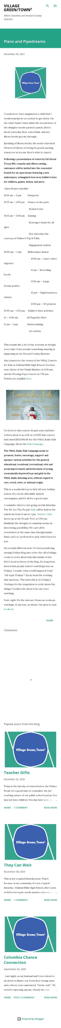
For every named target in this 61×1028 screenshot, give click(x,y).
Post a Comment (24, 997)
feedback (8, 609)
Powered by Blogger (30, 1018)
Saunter (41, 514)
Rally (33, 509)
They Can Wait (18, 865)
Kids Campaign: (35, 444)
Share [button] (49, 620)
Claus (49, 514)
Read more (50, 807)
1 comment (21, 807)
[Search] (47, 6)
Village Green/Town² (18, 7)
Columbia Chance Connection (20, 959)
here (29, 378)
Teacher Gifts (17, 772)
